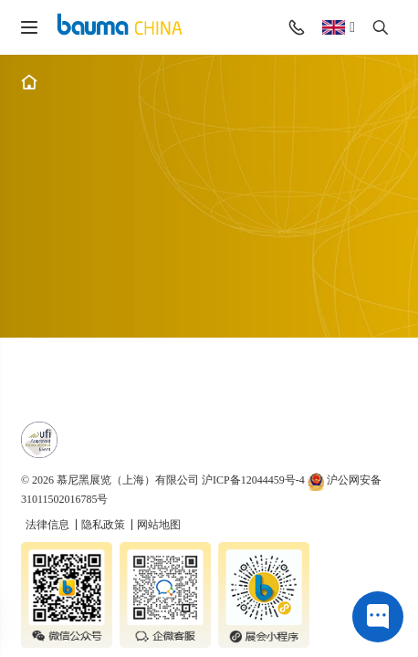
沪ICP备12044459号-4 (253, 480)
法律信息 (49, 524)
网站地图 (159, 524)
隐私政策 (104, 524)
